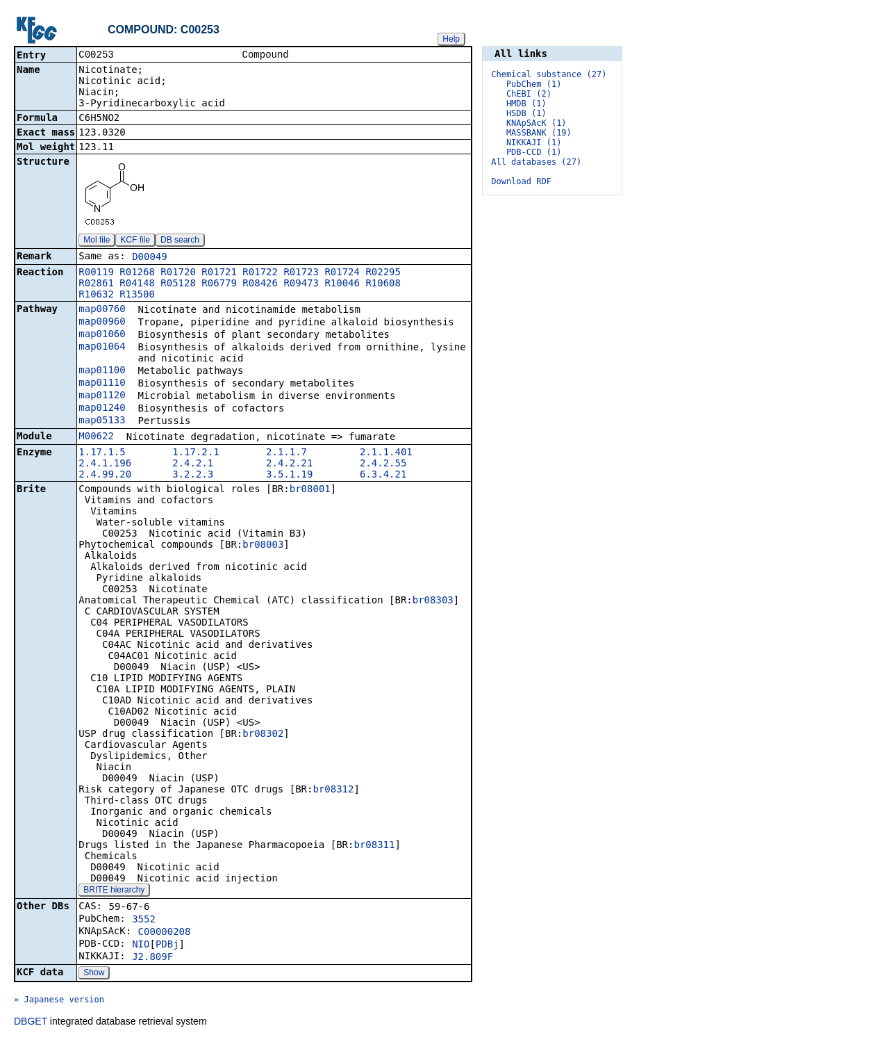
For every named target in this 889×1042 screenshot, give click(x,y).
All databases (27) (536, 162)
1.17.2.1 (195, 453)
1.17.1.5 (101, 453)
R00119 (96, 273)
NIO (140, 945)
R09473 (301, 284)
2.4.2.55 (383, 464)
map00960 (101, 322)
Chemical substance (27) (548, 74)
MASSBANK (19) (539, 133)
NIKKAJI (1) (533, 142)
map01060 (101, 335)
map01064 (101, 347)
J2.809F (152, 957)
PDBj (167, 945)
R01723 (301, 273)
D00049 (149, 257)
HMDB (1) (526, 103)
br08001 (310, 490)
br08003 (262, 545)
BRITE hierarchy (113, 891)
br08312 (333, 790)
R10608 (383, 284)
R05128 (178, 284)
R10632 (96, 295)
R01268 (137, 273)
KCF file (135, 241)
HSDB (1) (526, 113)
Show (93, 974)
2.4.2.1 (192, 464)
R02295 (383, 273)
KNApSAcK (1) (536, 123)
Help (451, 39)
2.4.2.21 (289, 464)
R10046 (342, 284)
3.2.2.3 (192, 475)
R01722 (260, 273)
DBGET (30, 1022)
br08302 (262, 734)
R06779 (219, 284)
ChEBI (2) (528, 94)
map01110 (101, 383)
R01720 (178, 273)
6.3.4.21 (383, 475)
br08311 (374, 846)
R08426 (260, 284)
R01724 (342, 273)
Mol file (96, 241)
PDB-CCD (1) (533, 152)
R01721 (219, 273)
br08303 (433, 601)
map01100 (101, 371)
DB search (179, 241)
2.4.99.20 (104, 475)
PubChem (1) (533, 84)
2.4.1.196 (104, 464)
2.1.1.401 (386, 453)
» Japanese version (59, 1001)
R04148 (137, 284)
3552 (144, 920)
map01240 (101, 408)
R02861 (96, 284)
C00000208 (164, 932)
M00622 (96, 437)
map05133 (101, 421)
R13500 (137, 295)
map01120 (101, 396)
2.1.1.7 (286, 453)
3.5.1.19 (289, 475)
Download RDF (521, 181)
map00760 (101, 310)
